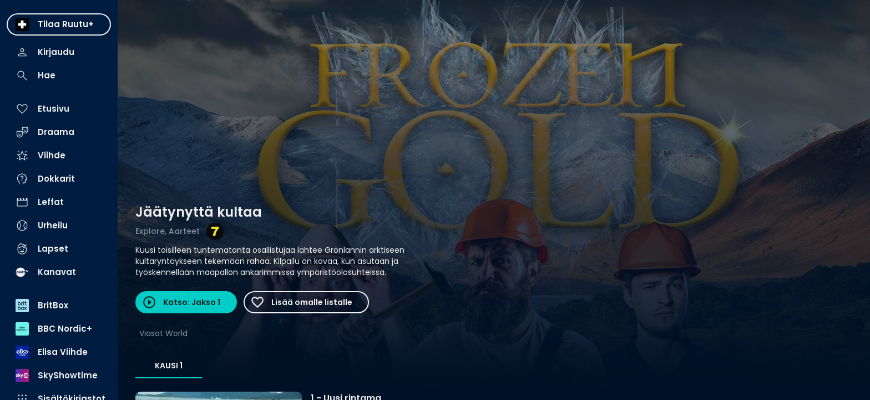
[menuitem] (59, 24)
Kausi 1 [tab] (169, 365)
